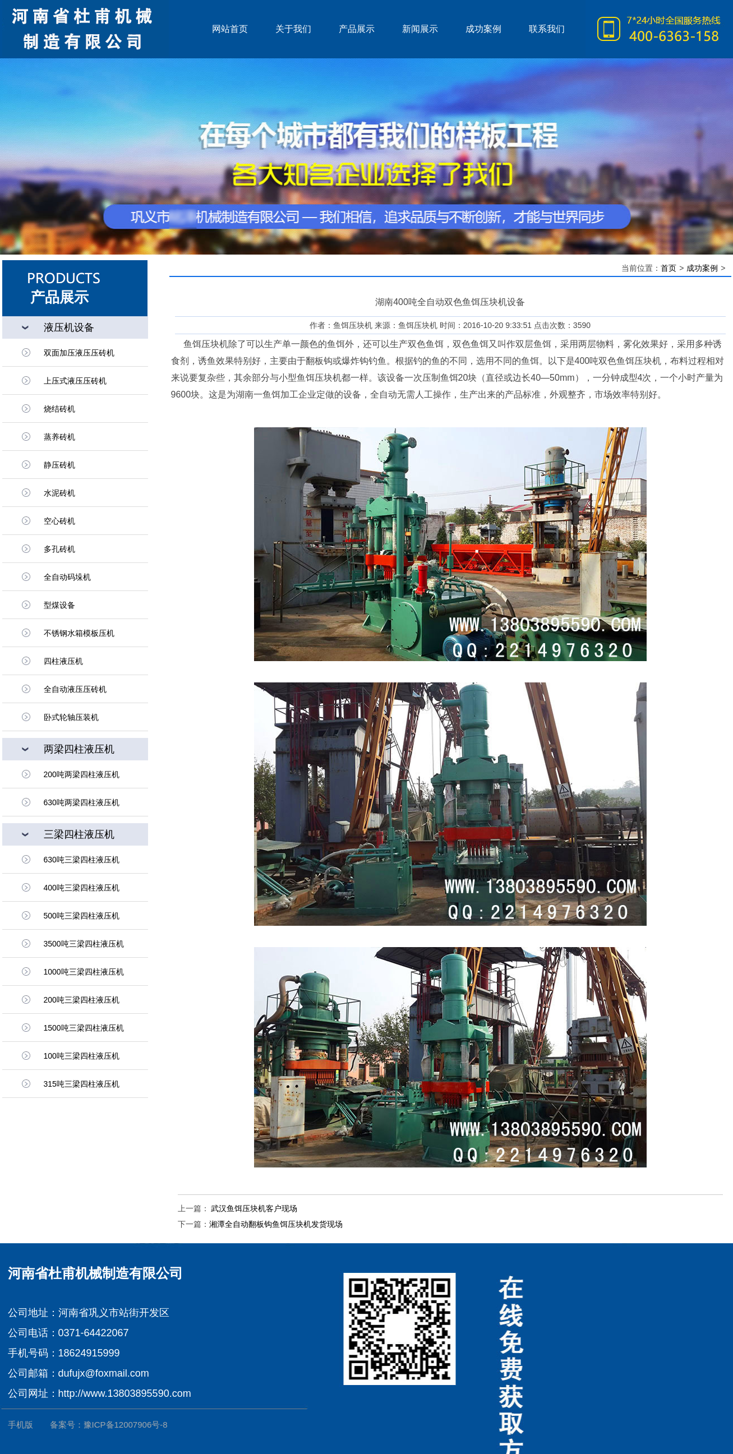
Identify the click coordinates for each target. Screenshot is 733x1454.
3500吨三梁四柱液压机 (84, 943)
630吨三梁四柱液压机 (81, 859)
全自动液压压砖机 (75, 689)
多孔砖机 (59, 548)
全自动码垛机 (67, 577)
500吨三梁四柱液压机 (81, 915)
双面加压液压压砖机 (79, 352)
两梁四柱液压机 (79, 749)
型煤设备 (59, 605)
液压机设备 (69, 327)
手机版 (20, 1424)
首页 (668, 268)
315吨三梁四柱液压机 (81, 1083)
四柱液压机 (63, 661)
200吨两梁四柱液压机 (81, 774)
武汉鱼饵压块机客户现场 (253, 1208)
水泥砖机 (59, 492)
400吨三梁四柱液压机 (81, 887)
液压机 (100, 29)
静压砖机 (59, 464)
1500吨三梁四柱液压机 (84, 1027)
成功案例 (702, 268)
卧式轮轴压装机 (71, 717)
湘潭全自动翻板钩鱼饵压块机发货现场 (276, 1224)
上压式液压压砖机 (75, 380)
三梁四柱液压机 (79, 834)
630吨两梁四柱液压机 (81, 802)
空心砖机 (59, 520)
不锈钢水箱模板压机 (79, 633)
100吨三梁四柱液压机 (81, 1055)
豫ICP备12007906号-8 (126, 1424)
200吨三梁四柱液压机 (81, 999)
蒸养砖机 (59, 436)
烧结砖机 (59, 408)
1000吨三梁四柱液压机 (84, 971)
